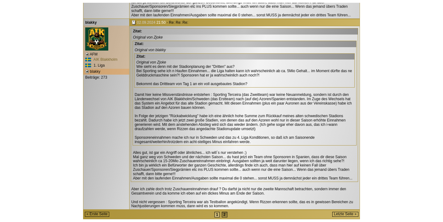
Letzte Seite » (345, 214)
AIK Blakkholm (101, 59)
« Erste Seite (97, 214)
